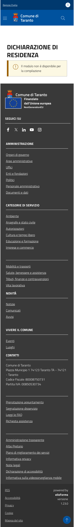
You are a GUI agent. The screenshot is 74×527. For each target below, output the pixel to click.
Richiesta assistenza (19, 421)
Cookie (9, 513)
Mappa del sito (14, 520)
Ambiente (12, 216)
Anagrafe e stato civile (20, 222)
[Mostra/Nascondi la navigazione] (5, 18)
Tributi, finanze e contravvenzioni (27, 279)
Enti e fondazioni (17, 173)
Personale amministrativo (22, 186)
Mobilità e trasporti (18, 266)
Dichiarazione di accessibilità (24, 471)
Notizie (10, 304)
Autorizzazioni (15, 228)
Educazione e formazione (22, 241)
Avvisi (10, 316)
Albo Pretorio (14, 446)
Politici (10, 180)
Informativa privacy (18, 458)
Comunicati (13, 310)
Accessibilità (12, 498)
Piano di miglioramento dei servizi (27, 452)
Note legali (13, 465)
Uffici (9, 167)
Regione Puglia (10, 5)
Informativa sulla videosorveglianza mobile (34, 477)
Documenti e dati (17, 192)
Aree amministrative (19, 161)
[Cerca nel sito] (63, 18)
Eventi (10, 340)
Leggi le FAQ (14, 414)
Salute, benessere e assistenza (26, 272)
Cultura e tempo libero (20, 235)
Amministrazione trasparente (25, 440)
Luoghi (10, 347)
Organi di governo (17, 154)
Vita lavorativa (15, 285)
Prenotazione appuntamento (25, 402)
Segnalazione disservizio (21, 408)
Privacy (9, 505)
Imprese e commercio (20, 247)
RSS (7, 490)
